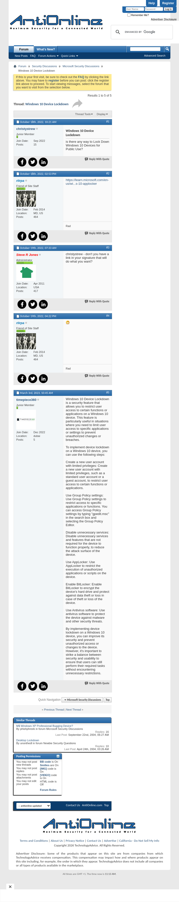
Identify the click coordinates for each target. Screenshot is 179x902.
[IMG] (43, 768)
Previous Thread (54, 709)
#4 (107, 315)
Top (108, 699)
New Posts (21, 55)
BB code (45, 761)
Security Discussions (44, 66)
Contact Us (73, 805)
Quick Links (68, 55)
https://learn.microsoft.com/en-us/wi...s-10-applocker (87, 181)
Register (168, 3)
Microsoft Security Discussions (81, 66)
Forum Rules (48, 789)
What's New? (46, 49)
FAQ (33, 55)
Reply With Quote (97, 159)
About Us (57, 840)
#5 (107, 392)
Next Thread (73, 709)
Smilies (44, 765)
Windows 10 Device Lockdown (47, 104)
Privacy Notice (75, 840)
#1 (107, 121)
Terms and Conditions (34, 840)
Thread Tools (83, 114)
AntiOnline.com (92, 805)
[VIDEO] (45, 775)
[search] (141, 32)
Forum (23, 49)
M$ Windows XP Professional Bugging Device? (44, 725)
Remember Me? (138, 15)
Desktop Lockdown (27, 740)
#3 (107, 247)
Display (101, 114)
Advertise (110, 840)
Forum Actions (47, 55)
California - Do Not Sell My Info (139, 840)
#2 (107, 173)
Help (151, 3)
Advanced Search (154, 55)
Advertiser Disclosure (164, 19)
